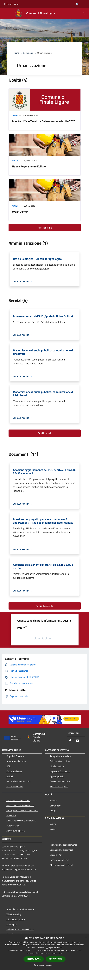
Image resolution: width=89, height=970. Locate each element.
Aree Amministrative (16, 761)
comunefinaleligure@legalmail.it (22, 892)
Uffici (8, 766)
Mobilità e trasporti (59, 786)
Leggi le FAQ (56, 855)
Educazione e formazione (18, 800)
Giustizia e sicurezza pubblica (20, 805)
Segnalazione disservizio (61, 849)
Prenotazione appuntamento (63, 844)
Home (16, 53)
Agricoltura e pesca (15, 830)
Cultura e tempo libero (60, 761)
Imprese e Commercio (60, 771)
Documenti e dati (14, 786)
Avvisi (15, 115)
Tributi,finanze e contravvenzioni (22, 810)
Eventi (53, 829)
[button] (44, 965)
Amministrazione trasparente (20, 909)
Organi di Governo (15, 756)
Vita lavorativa (57, 766)
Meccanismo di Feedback (61, 865)
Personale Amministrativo (18, 781)
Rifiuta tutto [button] (55, 959)
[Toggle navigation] (5, 13)
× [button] (86, 937)
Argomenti (28, 53)
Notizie (15, 160)
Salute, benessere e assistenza (20, 820)
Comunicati (55, 805)
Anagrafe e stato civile (60, 756)
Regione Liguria (11, 4)
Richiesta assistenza (59, 860)
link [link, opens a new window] (60, 953)
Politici (9, 776)
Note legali (11, 924)
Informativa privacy (15, 919)
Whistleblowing (13, 914)
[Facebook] (70, 741)
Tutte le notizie (44, 227)
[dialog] (44, 952)
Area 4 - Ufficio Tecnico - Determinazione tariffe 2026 (43, 121)
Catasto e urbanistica (60, 781)
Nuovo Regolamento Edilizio (29, 166)
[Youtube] (77, 741)
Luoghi (53, 823)
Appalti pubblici (57, 776)
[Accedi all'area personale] (77, 4)
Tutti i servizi (44, 433)
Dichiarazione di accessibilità (20, 929)
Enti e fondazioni (14, 771)
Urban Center (20, 211)
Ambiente (11, 815)
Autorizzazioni (13, 825)
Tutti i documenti (44, 606)
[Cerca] (83, 13)
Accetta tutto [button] (34, 959)
